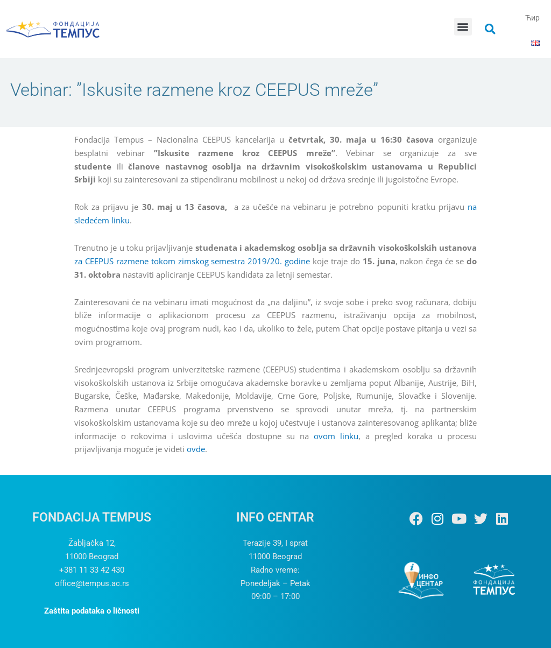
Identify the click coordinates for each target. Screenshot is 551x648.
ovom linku (336, 436)
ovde (196, 448)
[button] (463, 27)
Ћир (532, 17)
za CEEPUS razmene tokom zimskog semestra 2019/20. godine (192, 261)
